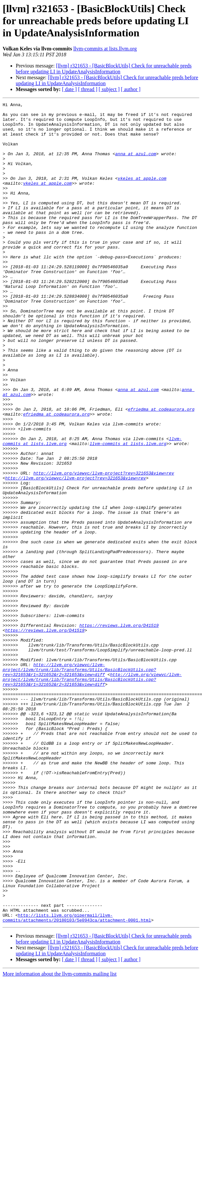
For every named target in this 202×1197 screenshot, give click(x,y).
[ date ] (69, 89)
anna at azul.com (135, 164)
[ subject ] (109, 89)
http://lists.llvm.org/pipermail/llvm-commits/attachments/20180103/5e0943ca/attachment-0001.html (77, 1081)
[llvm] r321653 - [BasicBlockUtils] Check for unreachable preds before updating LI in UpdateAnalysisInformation (104, 68)
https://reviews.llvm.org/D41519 (119, 730)
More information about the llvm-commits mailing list (60, 1138)
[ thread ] (87, 89)
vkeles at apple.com (142, 194)
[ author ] (131, 89)
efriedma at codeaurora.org (161, 471)
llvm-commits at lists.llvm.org (104, 48)
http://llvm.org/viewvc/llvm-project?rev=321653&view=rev (103, 548)
